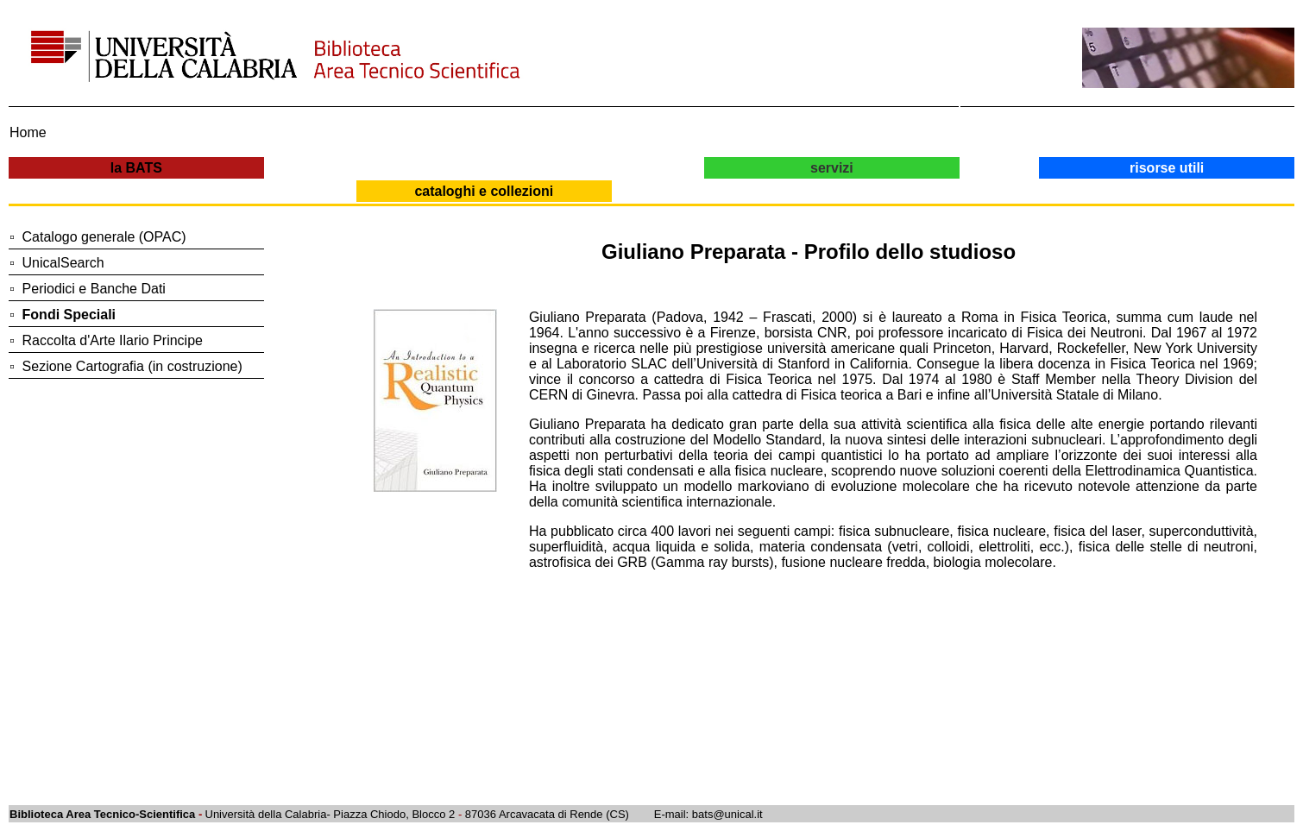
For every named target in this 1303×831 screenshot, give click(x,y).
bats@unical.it (727, 814)
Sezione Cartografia (83, 366)
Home (28, 132)
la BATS (136, 168)
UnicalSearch (63, 262)
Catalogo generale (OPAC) (104, 237)
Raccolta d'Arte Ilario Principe (112, 340)
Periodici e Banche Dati (94, 288)
